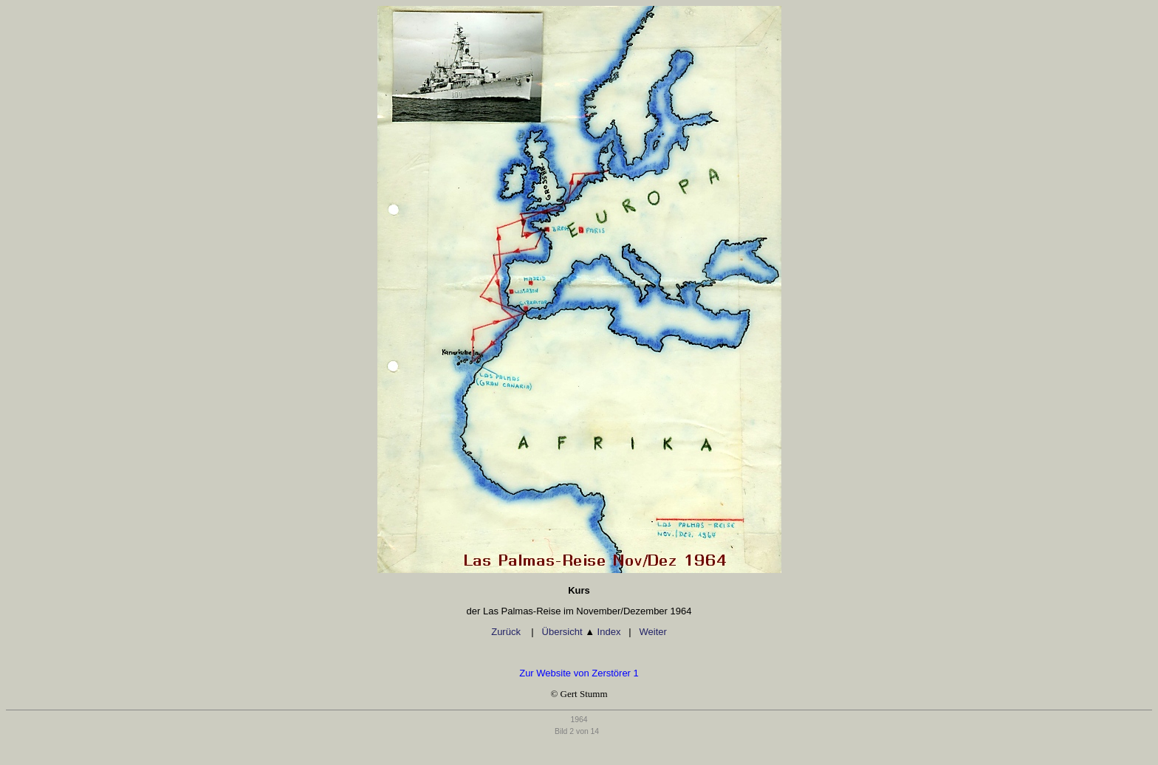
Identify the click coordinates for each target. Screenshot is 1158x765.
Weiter (652, 631)
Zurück (507, 631)
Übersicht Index (581, 631)
